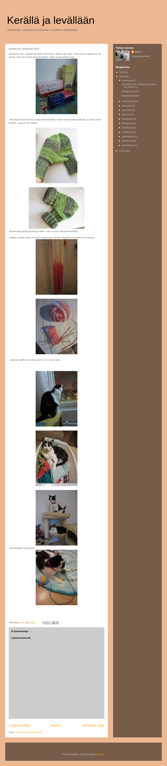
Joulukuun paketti (130, 91)
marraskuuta (128, 101)
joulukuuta (127, 80)
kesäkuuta (127, 123)
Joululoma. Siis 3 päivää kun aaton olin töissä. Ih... (138, 85)
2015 (122, 76)
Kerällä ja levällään (51, 20)
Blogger (100, 754)
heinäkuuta (128, 119)
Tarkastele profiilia (140, 56)
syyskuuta (127, 110)
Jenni (138, 51)
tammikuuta (128, 145)
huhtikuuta (127, 132)
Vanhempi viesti (93, 725)
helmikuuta (127, 140)
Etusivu (56, 725)
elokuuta (126, 114)
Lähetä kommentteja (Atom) (29, 732)
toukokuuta (128, 127)
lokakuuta (127, 105)
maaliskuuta (128, 136)
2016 (122, 72)
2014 (122, 151)
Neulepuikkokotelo (130, 95)
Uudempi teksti (19, 725)
